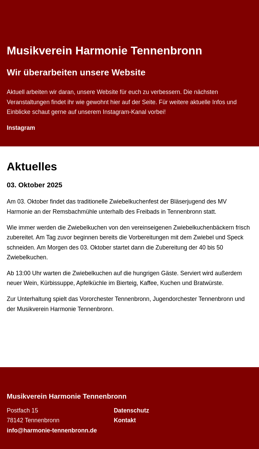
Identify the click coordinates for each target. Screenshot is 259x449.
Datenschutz (131, 410)
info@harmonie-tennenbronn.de (52, 430)
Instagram (21, 127)
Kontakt (125, 420)
